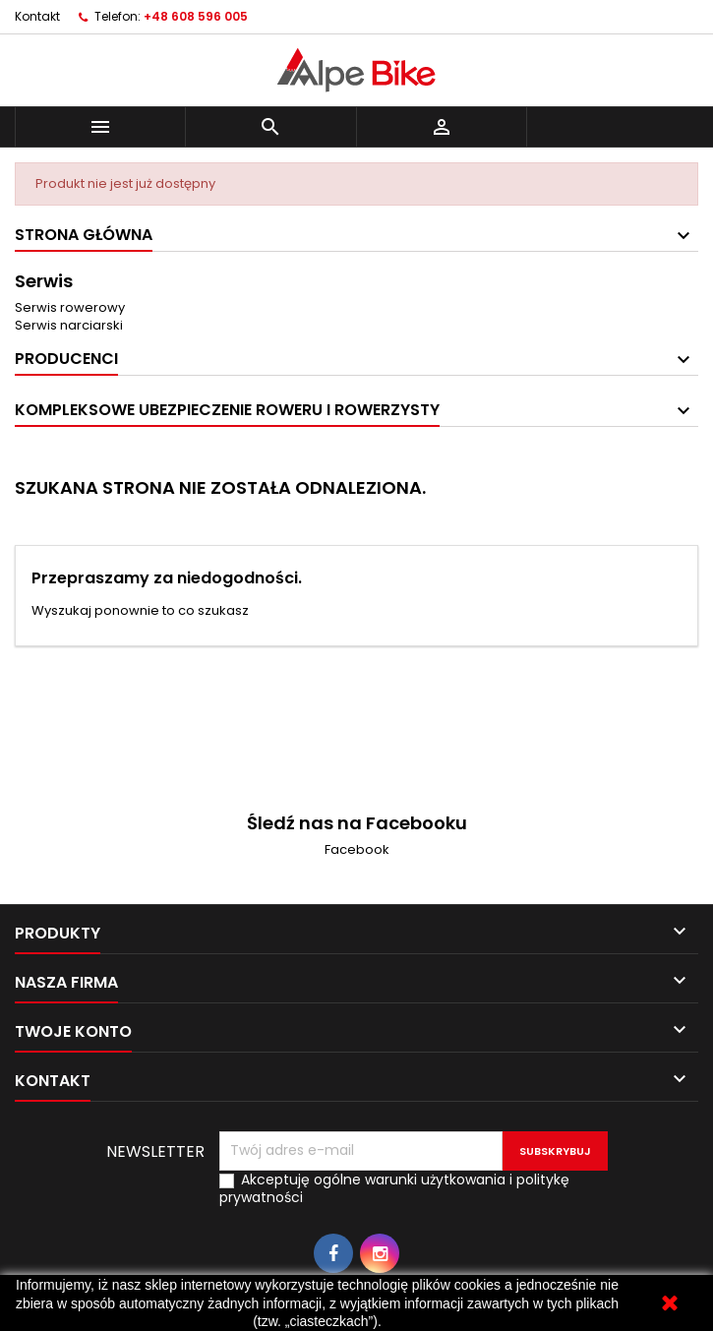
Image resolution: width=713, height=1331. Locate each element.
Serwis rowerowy (70, 307)
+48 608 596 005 (196, 16)
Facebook (357, 849)
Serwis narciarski (69, 325)
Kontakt (37, 16)
